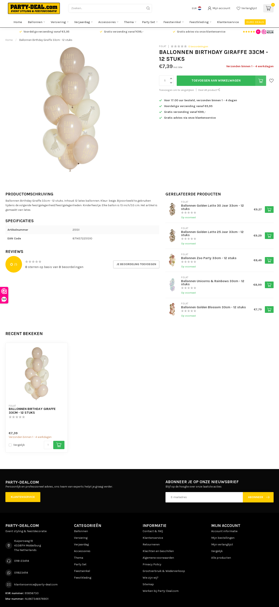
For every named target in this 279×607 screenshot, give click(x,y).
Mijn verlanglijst (222, 544)
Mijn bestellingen (223, 538)
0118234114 (21, 572)
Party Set (148, 22)
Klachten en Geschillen (158, 551)
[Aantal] (48, 445)
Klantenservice (228, 22)
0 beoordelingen (198, 46)
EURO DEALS (255, 22)
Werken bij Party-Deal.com (161, 591)
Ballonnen (35, 22)
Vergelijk (19, 444)
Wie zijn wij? (150, 577)
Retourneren (151, 544)
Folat (162, 46)
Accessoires (107, 22)
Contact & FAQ (153, 531)
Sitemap (148, 584)
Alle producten (221, 557)
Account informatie (224, 531)
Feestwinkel (172, 22)
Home (18, 22)
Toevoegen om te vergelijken (176, 89)
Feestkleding (199, 22)
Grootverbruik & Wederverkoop (164, 571)
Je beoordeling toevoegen (136, 264)
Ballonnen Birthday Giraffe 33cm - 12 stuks (45, 39)
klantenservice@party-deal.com (36, 584)
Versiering (58, 22)
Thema (129, 22)
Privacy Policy (152, 564)
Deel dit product (209, 89)
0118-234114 (21, 561)
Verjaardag (82, 22)
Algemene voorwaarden (158, 557)
